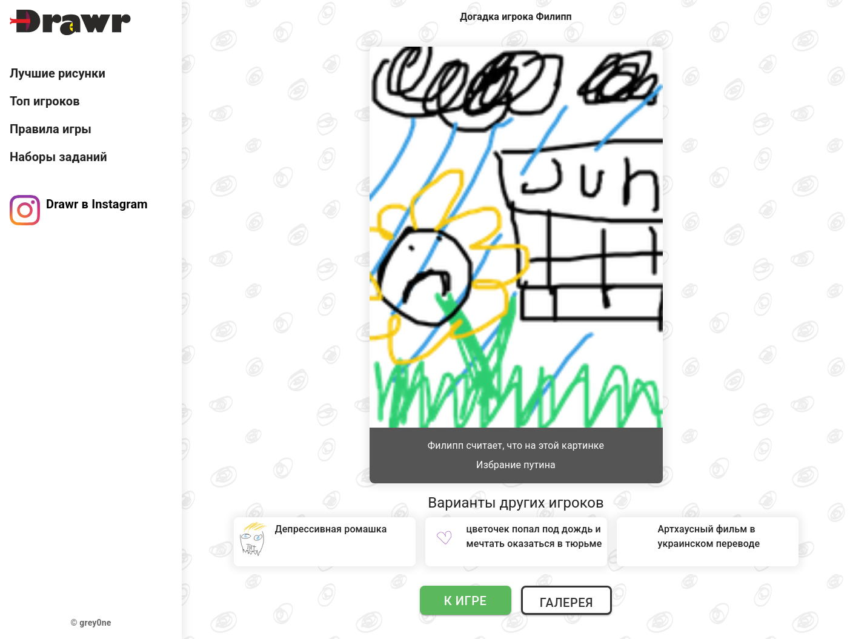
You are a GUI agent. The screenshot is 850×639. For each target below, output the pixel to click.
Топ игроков (45, 101)
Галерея (566, 602)
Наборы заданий (58, 157)
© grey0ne (91, 622)
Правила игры (50, 129)
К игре (465, 601)
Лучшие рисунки (57, 73)
